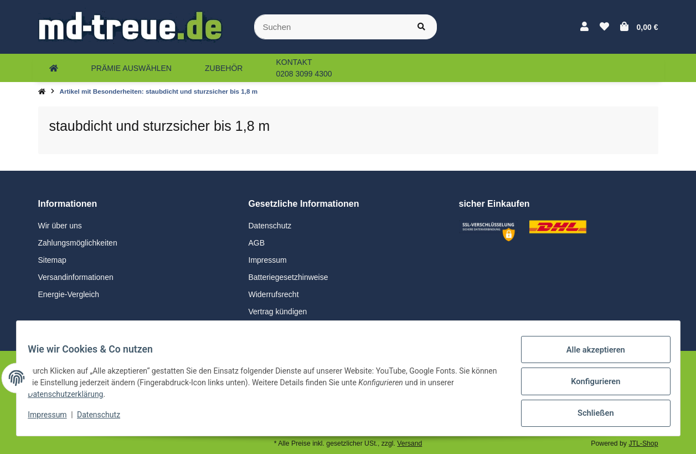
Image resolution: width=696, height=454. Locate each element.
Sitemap (52, 260)
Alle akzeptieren (589, 357)
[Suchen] (330, 26)
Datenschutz (270, 225)
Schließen (589, 414)
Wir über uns (60, 225)
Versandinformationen (76, 277)
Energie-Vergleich (69, 294)
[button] (584, 27)
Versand (409, 443)
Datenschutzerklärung (72, 399)
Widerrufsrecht (274, 294)
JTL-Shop (643, 443)
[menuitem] (54, 68)
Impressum (268, 260)
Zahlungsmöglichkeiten (77, 242)
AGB (257, 242)
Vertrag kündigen (278, 311)
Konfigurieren (589, 385)
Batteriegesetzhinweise (288, 277)
